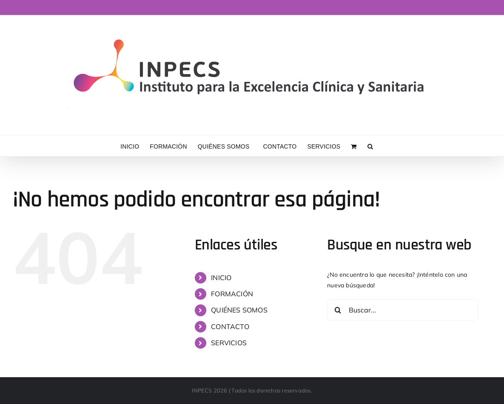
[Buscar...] (402, 310)
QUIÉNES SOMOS (239, 310)
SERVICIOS (229, 342)
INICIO (221, 277)
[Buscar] (337, 310)
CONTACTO (230, 326)
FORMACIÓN (232, 293)
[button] (370, 145)
